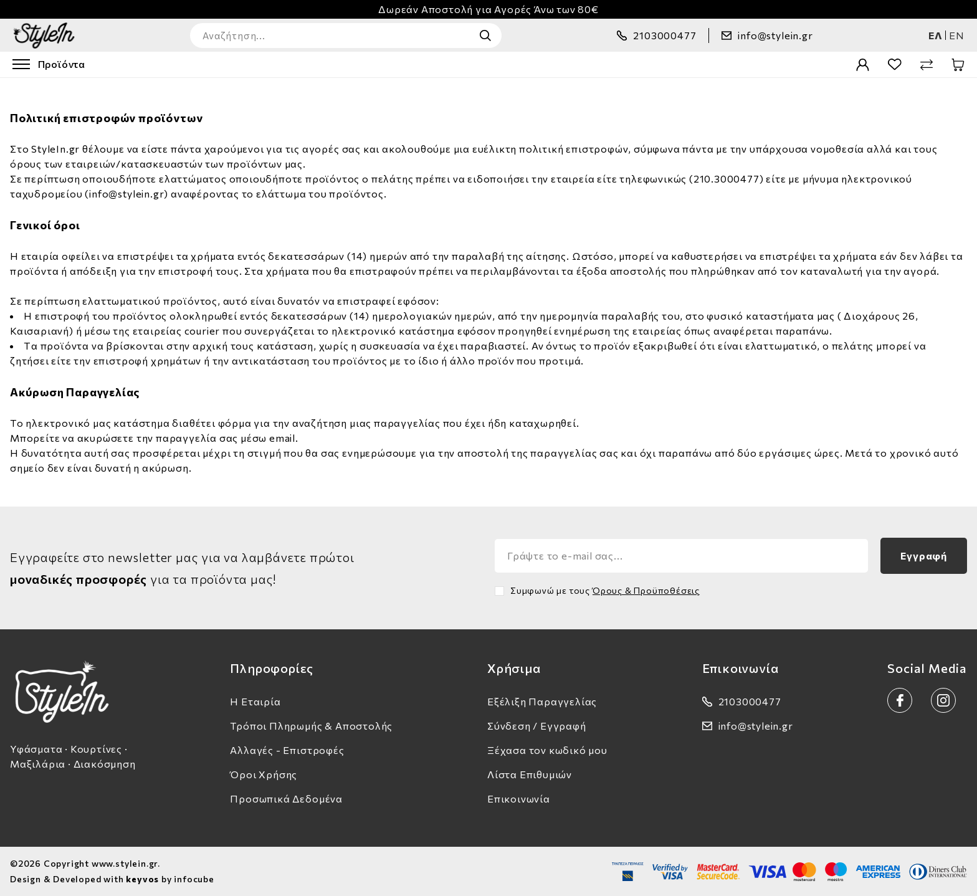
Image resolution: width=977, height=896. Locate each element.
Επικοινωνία (518, 798)
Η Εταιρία (255, 701)
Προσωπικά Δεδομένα (286, 798)
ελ (935, 35)
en (957, 35)
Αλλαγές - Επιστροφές (287, 750)
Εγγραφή (923, 555)
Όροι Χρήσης (263, 774)
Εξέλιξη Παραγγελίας (542, 701)
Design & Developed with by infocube (112, 879)
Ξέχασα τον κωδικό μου (547, 750)
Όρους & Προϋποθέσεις (646, 590)
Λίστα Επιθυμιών (529, 774)
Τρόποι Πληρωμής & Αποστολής (311, 726)
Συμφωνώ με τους (605, 590)
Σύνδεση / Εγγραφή (536, 726)
